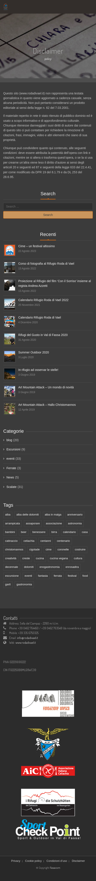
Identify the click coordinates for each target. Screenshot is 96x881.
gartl (8, 584)
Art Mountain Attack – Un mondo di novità (46, 387)
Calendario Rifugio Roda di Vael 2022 (43, 300)
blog (9, 440)
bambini (10, 532)
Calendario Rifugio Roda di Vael (39, 317)
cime (48, 549)
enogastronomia (50, 567)
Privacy (15, 860)
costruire (80, 549)
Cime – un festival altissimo (36, 246)
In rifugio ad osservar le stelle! (38, 370)
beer (23, 532)
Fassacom (55, 867)
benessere (39, 532)
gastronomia (24, 584)
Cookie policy (33, 860)
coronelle (63, 549)
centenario (63, 540)
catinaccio (11, 540)
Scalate (11, 487)
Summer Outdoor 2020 (33, 352)
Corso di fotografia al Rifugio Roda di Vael (46, 263)
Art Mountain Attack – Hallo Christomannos (47, 404)
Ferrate (11, 468)
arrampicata (12, 523)
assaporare (33, 523)
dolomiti (29, 567)
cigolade (34, 549)
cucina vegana (59, 558)
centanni (45, 540)
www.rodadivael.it (25, 642)
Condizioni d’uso (56, 860)
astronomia (75, 523)
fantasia (43, 575)
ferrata (58, 575)
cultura (78, 558)
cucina (40, 558)
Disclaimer (78, 860)
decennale (11, 567)
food (85, 575)
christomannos (14, 549)
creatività (10, 558)
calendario (69, 532)
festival (72, 575)
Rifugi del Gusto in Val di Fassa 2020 (43, 335)
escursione (12, 575)
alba (8, 514)
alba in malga (53, 514)
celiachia (28, 540)
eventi (10, 458)
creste (26, 558)
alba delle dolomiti (27, 514)
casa (85, 532)
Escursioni (13, 449)
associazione (54, 523)
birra (54, 532)
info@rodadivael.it (27, 638)
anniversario (75, 514)
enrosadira (72, 567)
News (10, 477)
